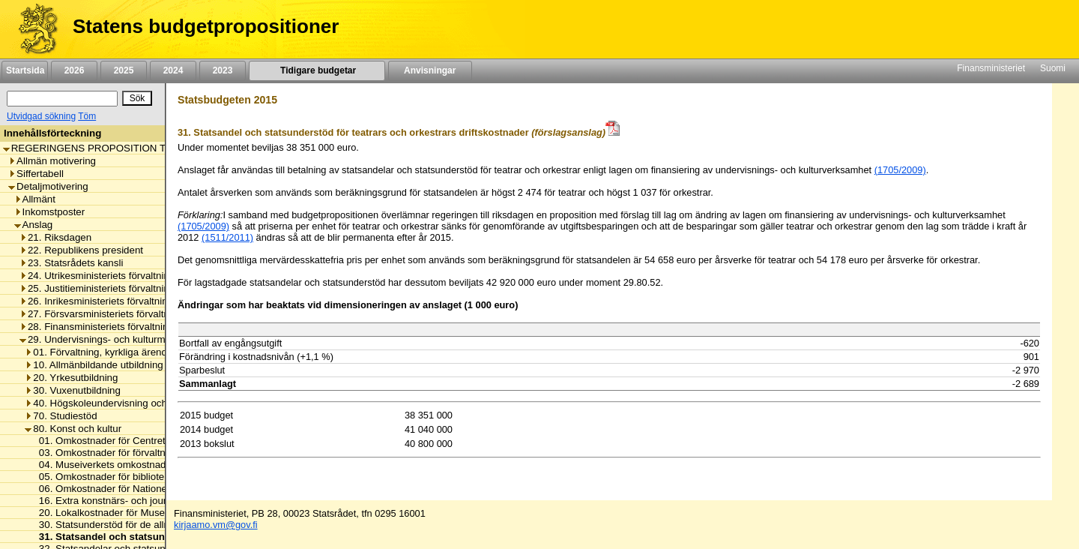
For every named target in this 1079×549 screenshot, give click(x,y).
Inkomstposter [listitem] (49, 212)
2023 (223, 70)
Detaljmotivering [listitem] (48, 186)
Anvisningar (430, 70)
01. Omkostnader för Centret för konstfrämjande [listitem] (141, 440)
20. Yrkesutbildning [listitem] (71, 377)
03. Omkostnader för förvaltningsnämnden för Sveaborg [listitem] (158, 452)
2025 (124, 70)
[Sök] (62, 98)
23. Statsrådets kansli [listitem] (71, 262)
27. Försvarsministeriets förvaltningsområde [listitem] (120, 314)
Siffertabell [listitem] (36, 173)
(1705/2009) (900, 170)
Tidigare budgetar (316, 70)
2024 (173, 70)
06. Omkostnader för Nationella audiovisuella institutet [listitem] (154, 488)
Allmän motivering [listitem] (52, 160)
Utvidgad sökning (41, 116)
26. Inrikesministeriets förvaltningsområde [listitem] (115, 301)
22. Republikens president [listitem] (81, 250)
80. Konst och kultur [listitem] (73, 428)
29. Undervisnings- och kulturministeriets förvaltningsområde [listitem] (157, 339)
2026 (74, 70)
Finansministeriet (991, 68)
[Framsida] (32, 29)
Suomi (1053, 68)
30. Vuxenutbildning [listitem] (73, 390)
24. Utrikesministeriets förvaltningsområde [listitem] (116, 275)
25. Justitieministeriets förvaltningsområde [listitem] (116, 288)
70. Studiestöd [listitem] (61, 416)
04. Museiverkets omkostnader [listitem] (103, 464)
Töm (87, 116)
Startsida (24, 70)
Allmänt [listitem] (34, 199)
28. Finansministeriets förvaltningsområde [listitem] (116, 326)
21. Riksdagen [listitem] (55, 237)
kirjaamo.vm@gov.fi (216, 524)
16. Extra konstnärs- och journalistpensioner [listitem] (132, 500)
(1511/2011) (227, 237)
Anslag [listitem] (33, 224)
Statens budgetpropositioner (206, 26)
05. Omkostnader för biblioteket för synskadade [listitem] (139, 476)
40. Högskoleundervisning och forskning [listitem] (117, 403)
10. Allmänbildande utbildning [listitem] (94, 364)
